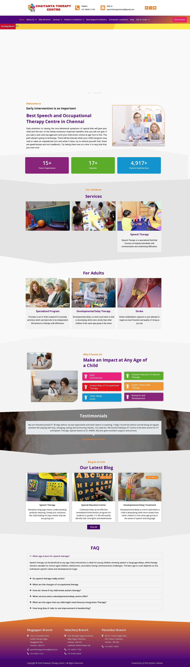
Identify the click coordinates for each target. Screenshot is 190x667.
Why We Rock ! (45, 19)
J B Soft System (148, 663)
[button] (25, 226)
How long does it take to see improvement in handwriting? (62, 608)
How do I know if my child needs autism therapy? (57, 590)
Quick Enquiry (179, 19)
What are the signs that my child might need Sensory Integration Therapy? (69, 602)
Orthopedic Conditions (118, 19)
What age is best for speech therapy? (51, 556)
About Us (31, 19)
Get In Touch (143, 19)
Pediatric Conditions (74, 19)
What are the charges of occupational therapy (55, 584)
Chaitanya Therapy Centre (53, 663)
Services (57, 19)
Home (21, 19)
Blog (132, 19)
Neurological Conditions (96, 19)
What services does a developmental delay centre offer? (60, 596)
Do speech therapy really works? (49, 578)
